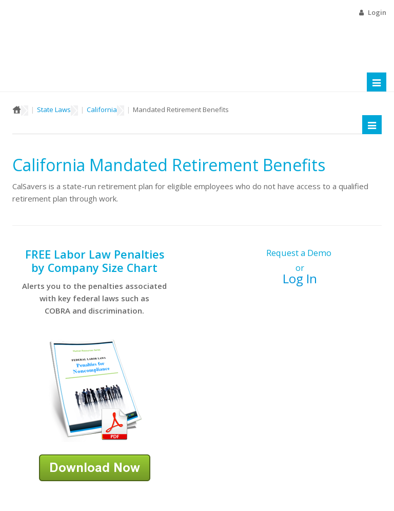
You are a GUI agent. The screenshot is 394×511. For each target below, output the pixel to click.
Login (377, 12)
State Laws (54, 109)
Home (16, 109)
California (102, 109)
